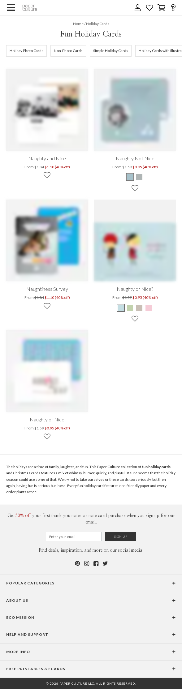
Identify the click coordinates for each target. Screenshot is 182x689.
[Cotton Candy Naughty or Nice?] (148, 308)
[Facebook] (95, 563)
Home (78, 23)
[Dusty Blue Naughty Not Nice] (130, 177)
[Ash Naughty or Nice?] (139, 308)
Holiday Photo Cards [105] (26, 50)
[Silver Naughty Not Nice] (139, 177)
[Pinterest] (77, 563)
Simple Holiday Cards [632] (110, 50)
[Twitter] (105, 563)
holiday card (94, 485)
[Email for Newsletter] (74, 536)
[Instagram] (86, 563)
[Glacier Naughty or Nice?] (121, 308)
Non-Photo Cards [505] (68, 50)
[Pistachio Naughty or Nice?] (130, 308)
